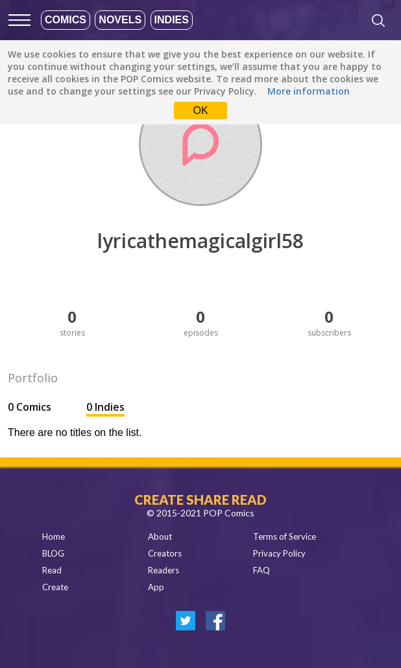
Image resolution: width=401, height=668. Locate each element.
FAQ (261, 570)
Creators (165, 553)
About (160, 536)
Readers (163, 570)
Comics (65, 19)
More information (308, 91)
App (156, 587)
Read (52, 570)
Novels (120, 19)
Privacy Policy (279, 553)
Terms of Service (284, 536)
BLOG (53, 553)
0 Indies (105, 407)
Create (55, 587)
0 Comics (31, 407)
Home (53, 536)
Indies (171, 19)
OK (200, 110)
